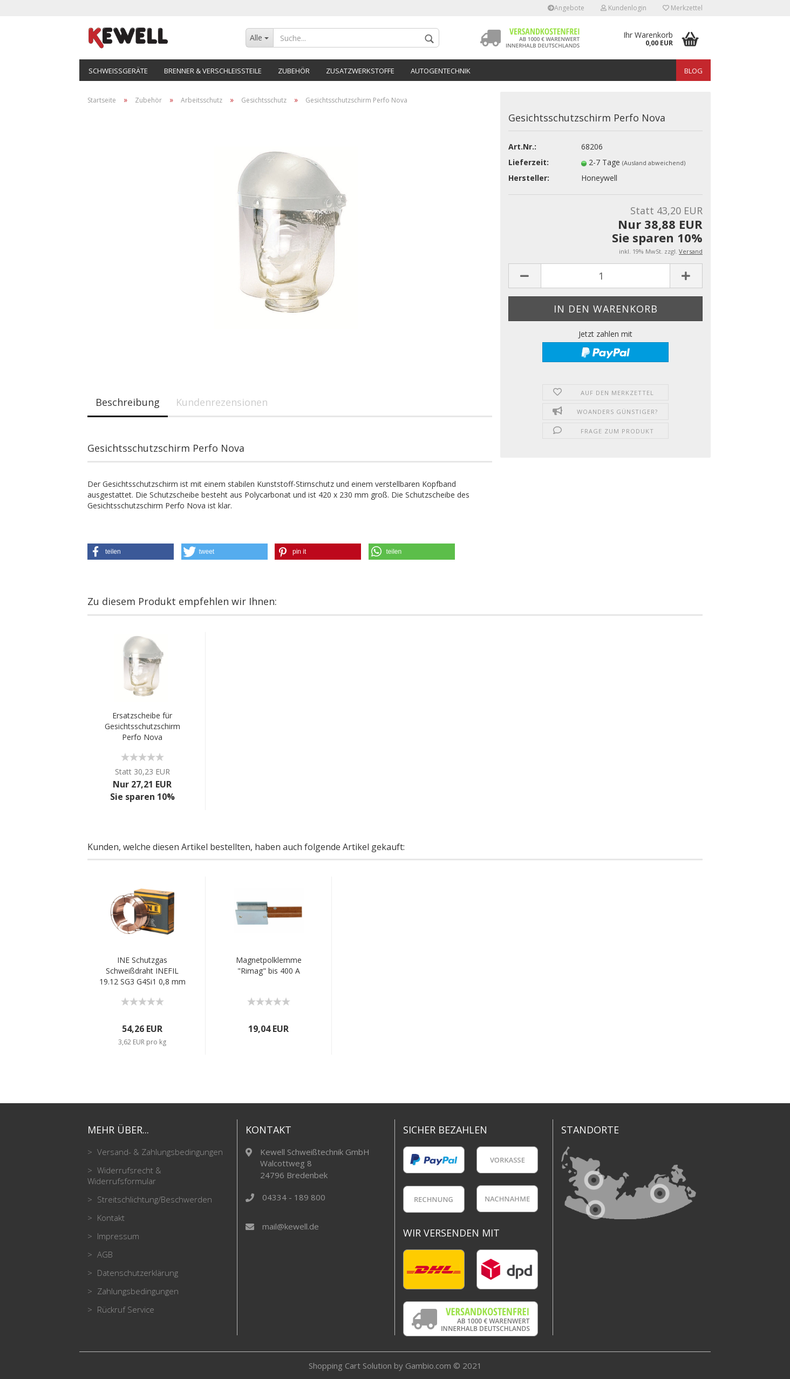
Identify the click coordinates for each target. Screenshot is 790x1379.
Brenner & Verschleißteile (213, 71)
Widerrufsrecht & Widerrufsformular (124, 1175)
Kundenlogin (623, 7)
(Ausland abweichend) (653, 163)
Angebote (566, 7)
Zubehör (294, 71)
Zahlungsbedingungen (137, 1291)
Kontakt (110, 1217)
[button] (130, 552)
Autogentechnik (441, 71)
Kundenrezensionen (222, 402)
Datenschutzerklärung (136, 1272)
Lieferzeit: (528, 162)
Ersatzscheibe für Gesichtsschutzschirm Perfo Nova (142, 726)
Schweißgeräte (118, 71)
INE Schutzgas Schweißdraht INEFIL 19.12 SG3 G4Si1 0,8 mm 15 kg (142, 971)
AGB (104, 1254)
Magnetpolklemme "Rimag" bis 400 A (269, 965)
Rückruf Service (124, 1309)
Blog (693, 71)
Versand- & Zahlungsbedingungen (159, 1151)
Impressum (117, 1236)
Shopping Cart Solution (350, 1365)
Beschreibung (128, 402)
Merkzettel (683, 7)
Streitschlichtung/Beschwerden (153, 1199)
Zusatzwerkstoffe (360, 71)
